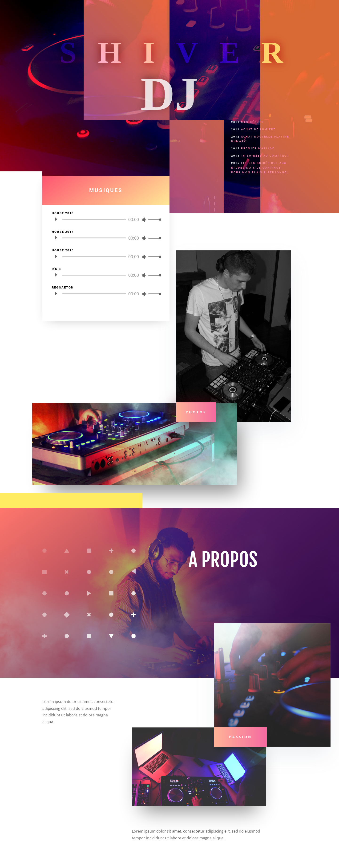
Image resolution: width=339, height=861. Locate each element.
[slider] (94, 219)
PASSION (240, 737)
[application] (106, 219)
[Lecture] (55, 219)
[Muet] (144, 219)
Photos (196, 412)
